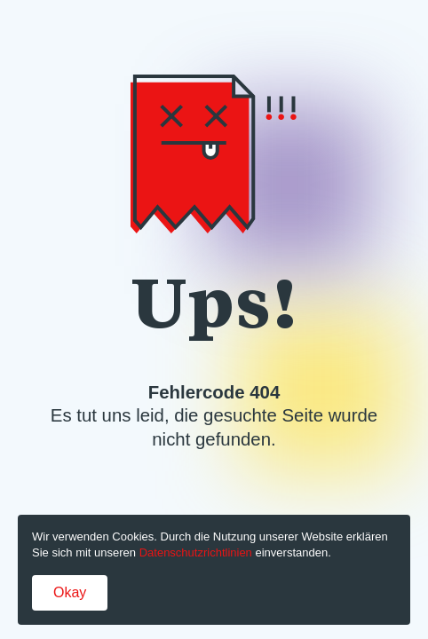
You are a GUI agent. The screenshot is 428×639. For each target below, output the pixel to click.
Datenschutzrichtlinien (195, 552)
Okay (69, 592)
